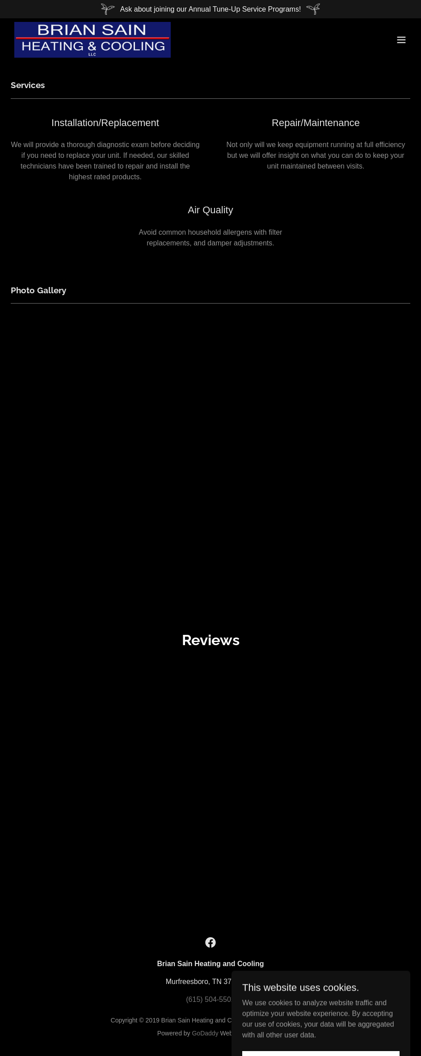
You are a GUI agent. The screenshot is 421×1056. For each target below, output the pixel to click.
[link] (92, 40)
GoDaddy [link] (205, 1033)
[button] (401, 40)
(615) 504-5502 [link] (210, 999)
